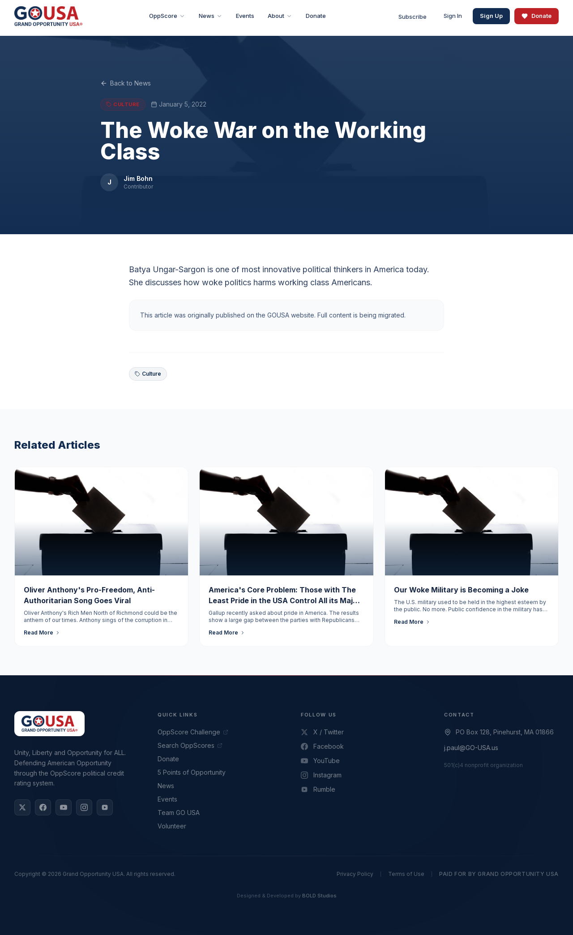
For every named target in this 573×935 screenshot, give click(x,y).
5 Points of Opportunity (192, 772)
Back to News (125, 83)
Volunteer (172, 826)
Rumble (318, 789)
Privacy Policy (355, 874)
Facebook (322, 746)
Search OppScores (190, 745)
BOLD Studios (319, 895)
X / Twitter (322, 732)
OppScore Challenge (193, 732)
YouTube (320, 760)
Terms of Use (406, 874)
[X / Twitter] (22, 807)
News (166, 785)
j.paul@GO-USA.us (471, 747)
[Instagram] (84, 807)
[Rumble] (105, 807)
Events (167, 799)
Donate (537, 15)
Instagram (321, 775)
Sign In (453, 15)
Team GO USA (179, 812)
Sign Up (491, 15)
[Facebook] (43, 807)
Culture (148, 373)
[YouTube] (64, 807)
